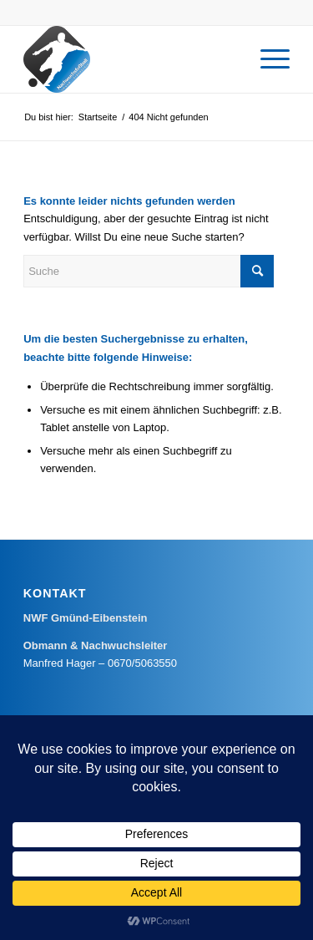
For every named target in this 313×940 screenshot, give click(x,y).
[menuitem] (267, 59)
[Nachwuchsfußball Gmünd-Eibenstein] (129, 59)
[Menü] (267, 59)
